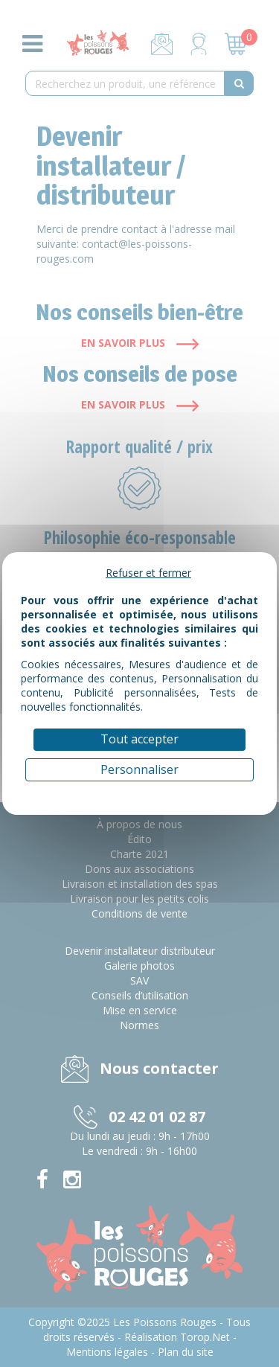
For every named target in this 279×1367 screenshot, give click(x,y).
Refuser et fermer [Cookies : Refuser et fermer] (148, 573)
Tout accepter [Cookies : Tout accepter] (139, 739)
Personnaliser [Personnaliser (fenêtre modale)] (139, 769)
